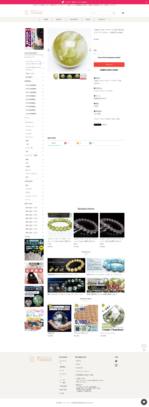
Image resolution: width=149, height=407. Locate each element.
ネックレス (29, 137)
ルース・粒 (29, 148)
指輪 (27, 141)
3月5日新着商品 (31, 99)
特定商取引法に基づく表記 (84, 375)
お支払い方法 (80, 378)
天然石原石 (29, 181)
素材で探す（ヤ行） (32, 229)
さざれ (28, 192)
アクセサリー (29, 122)
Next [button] (90, 50)
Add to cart (109, 64)
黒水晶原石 (29, 77)
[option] (69, 50)
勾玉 (27, 151)
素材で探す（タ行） (32, 218)
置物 (27, 159)
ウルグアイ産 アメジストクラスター (33, 68)
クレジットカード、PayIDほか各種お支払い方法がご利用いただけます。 (90, 381)
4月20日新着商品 (31, 89)
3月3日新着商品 (31, 106)
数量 (95, 50)
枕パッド (28, 170)
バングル (28, 130)
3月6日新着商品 (31, 96)
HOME (46, 19)
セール (27, 117)
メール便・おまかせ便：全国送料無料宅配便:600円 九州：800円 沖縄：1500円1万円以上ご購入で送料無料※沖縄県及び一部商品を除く (88, 389)
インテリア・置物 (31, 155)
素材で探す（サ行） (32, 215)
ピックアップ (29, 57)
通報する (104, 124)
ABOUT (59, 19)
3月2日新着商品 (31, 110)
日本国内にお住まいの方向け (109, 70)
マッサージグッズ (31, 174)
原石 (27, 185)
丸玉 (27, 163)
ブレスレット (30, 126)
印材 (27, 177)
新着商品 (28, 81)
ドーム (28, 199)
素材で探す (29, 203)
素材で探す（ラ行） (32, 233)
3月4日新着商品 (31, 103)
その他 (27, 236)
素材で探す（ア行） (32, 208)
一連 (27, 144)
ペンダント (29, 133)
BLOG (88, 19)
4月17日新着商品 (31, 92)
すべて (54, 143)
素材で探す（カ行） (32, 211)
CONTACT (102, 19)
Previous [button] (49, 50)
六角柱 (28, 166)
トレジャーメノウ (31, 196)
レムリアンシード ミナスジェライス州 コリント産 (33, 62)
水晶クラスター (30, 73)
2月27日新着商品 (31, 114)
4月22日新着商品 (31, 85)
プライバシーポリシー (83, 371)
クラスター (29, 189)
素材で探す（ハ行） (32, 222)
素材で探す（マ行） (32, 225)
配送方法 (79, 385)
